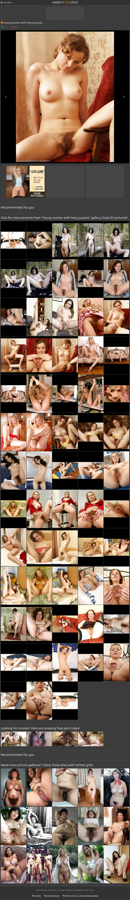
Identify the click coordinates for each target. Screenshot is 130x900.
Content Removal (52, 895)
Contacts (36, 895)
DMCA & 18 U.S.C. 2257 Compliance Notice (80, 895)
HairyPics (65, 2)
